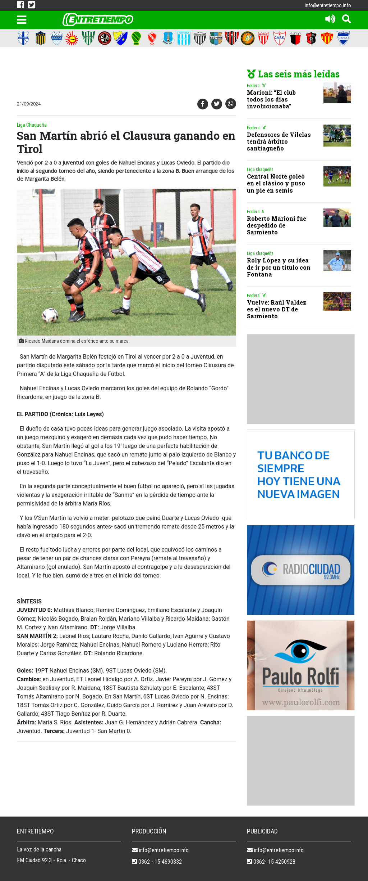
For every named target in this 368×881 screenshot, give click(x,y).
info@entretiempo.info (328, 5)
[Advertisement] (146, 74)
